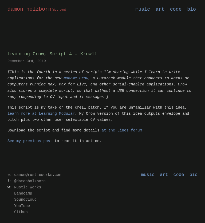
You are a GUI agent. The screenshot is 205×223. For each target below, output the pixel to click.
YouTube (22, 206)
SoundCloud (25, 199)
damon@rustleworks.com (37, 174)
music (143, 9)
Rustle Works (27, 187)
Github (20, 212)
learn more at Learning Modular (41, 113)
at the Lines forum (122, 130)
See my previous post (29, 141)
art (160, 9)
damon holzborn (36, 9)
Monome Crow (76, 78)
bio (191, 9)
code (176, 9)
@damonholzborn (30, 181)
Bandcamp (23, 193)
